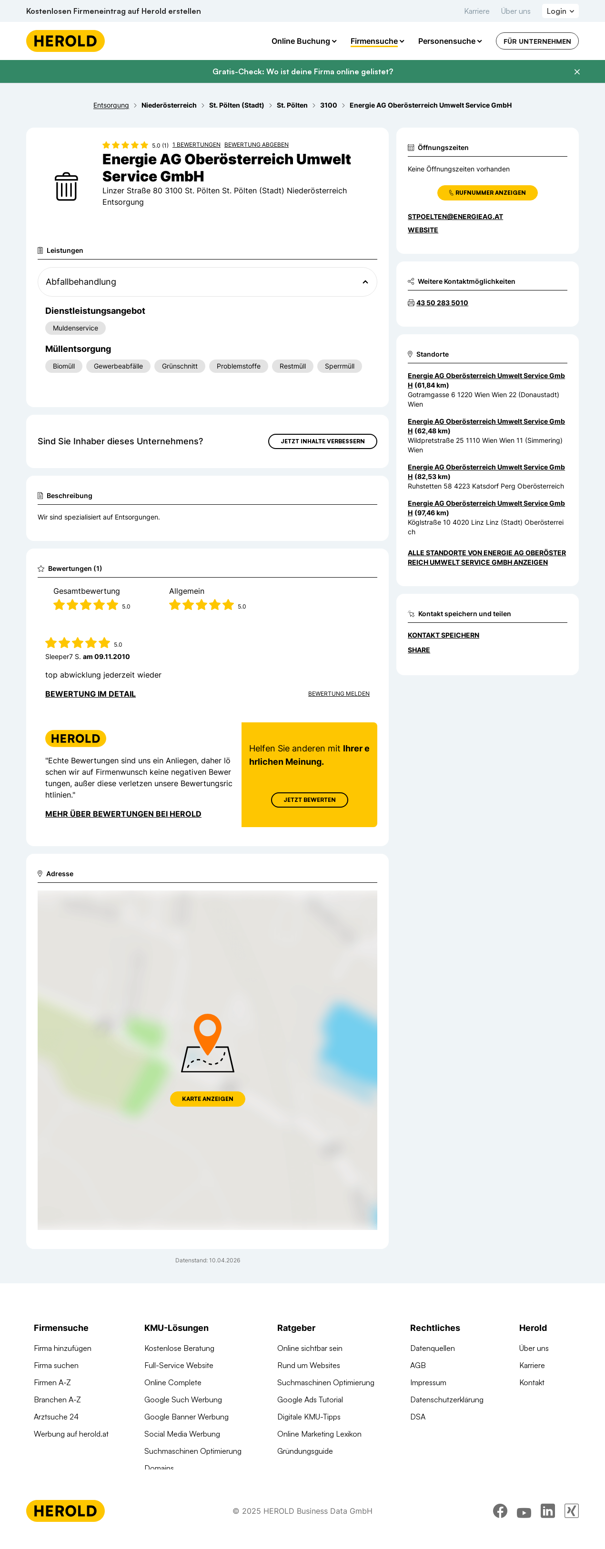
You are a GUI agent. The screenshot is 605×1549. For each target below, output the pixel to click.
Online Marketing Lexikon (319, 1434)
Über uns (516, 11)
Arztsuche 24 (56, 1416)
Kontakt (531, 1382)
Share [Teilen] (419, 650)
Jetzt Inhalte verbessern (323, 441)
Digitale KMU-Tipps (309, 1416)
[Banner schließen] (577, 72)
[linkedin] (548, 1522)
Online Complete (173, 1382)
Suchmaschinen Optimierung (193, 1451)
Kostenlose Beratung (179, 1348)
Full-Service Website (178, 1365)
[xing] (572, 1522)
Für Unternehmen (537, 41)
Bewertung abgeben (256, 144)
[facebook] (500, 1522)
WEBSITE (423, 230)
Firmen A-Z (52, 1382)
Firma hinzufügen (62, 1348)
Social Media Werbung (182, 1434)
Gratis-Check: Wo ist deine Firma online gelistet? (302, 71)
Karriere (477, 11)
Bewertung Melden (339, 693)
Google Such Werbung (183, 1399)
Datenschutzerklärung (447, 1399)
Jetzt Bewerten (309, 799)
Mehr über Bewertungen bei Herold (123, 814)
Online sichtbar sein (310, 1348)
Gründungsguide (305, 1451)
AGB (418, 1365)
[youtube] (524, 1522)
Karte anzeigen (207, 1098)
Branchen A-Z (57, 1399)
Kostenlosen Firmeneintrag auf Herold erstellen (113, 11)
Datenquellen (432, 1348)
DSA (417, 1416)
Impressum (428, 1382)
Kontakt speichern (443, 635)
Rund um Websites (308, 1365)
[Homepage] (65, 41)
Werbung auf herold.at (71, 1434)
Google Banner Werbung (186, 1416)
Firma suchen (56, 1365)
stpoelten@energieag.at (455, 216)
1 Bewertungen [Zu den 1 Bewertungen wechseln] (196, 144)
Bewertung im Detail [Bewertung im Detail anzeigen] (90, 694)
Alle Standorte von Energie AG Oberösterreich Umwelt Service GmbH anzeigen (487, 557)
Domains (159, 1468)
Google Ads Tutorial (310, 1399)
